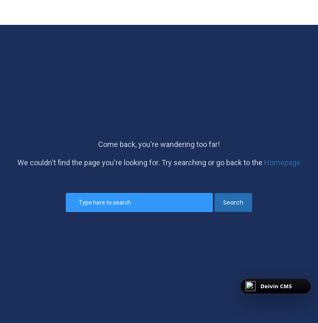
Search (233, 202)
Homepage (282, 162)
